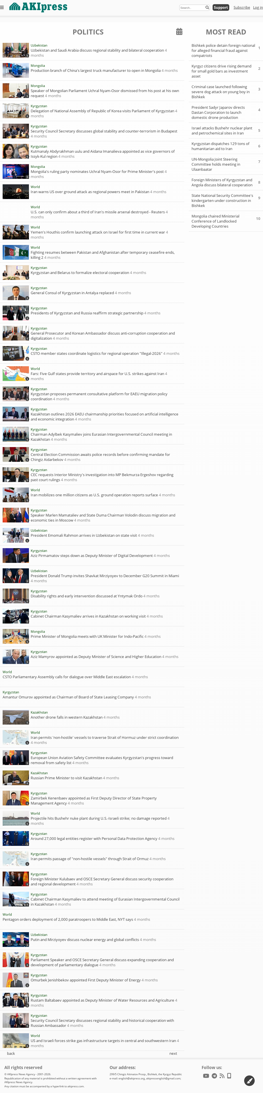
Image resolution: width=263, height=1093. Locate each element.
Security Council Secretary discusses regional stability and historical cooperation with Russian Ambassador (102, 1023)
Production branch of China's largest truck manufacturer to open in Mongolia (104, 70)
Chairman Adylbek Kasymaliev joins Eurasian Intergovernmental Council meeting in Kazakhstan (101, 437)
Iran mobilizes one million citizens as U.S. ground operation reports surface (103, 494)
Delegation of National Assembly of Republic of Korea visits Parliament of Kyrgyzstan (104, 113)
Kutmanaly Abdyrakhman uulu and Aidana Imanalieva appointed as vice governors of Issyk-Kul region (103, 154)
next (173, 1053)
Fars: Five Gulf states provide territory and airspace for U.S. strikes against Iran (99, 376)
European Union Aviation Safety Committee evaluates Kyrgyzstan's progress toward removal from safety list (102, 760)
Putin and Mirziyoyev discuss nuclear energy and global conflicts (93, 939)
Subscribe (242, 7)
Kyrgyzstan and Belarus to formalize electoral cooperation (88, 272)
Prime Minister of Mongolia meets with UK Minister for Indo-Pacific (96, 636)
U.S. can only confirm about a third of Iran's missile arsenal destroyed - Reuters (99, 214)
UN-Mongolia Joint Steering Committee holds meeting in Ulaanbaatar (226, 164)
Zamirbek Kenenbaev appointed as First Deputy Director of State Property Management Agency (94, 800)
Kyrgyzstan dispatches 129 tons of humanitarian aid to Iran (226, 146)
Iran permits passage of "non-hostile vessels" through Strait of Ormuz (98, 858)
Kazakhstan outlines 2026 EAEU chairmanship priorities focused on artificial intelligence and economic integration (104, 416)
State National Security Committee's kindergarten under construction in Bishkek (226, 200)
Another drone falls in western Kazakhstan (75, 717)
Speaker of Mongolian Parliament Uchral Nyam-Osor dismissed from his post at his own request (105, 93)
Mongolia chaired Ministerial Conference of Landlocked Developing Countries (226, 221)
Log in (258, 7)
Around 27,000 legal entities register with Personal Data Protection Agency (102, 838)
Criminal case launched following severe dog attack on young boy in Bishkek (226, 91)
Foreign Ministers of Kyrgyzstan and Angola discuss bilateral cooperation (226, 182)
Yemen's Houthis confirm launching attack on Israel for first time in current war (99, 234)
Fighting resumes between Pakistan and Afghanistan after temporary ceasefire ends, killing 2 (103, 255)
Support (221, 7)
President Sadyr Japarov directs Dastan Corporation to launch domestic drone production (226, 112)
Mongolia (38, 65)
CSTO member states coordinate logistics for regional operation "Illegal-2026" (105, 353)
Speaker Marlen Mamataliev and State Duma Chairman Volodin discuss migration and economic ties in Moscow (103, 517)
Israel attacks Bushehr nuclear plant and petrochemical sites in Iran (226, 130)
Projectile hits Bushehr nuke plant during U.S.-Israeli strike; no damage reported (100, 821)
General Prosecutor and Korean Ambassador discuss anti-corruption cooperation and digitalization (103, 336)
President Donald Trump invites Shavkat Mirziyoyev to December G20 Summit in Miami (105, 578)
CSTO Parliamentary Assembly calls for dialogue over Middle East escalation (75, 676)
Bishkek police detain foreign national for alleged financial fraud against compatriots (226, 50)
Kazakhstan (39, 712)
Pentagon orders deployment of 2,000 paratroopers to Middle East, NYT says (76, 919)
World (35, 186)
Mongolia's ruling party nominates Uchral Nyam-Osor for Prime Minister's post (99, 174)
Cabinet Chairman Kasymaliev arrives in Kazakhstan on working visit (97, 616)
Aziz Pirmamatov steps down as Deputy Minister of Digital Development (100, 555)
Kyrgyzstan (39, 105)
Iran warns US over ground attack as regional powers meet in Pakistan (98, 191)
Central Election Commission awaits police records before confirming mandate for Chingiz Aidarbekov (100, 457)
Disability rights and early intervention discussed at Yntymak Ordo (95, 595)
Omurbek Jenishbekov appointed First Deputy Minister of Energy (94, 979)
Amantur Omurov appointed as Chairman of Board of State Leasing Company (77, 697)
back (11, 1053)
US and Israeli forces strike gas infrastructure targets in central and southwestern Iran (105, 1043)
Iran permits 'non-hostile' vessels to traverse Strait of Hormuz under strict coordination (105, 740)
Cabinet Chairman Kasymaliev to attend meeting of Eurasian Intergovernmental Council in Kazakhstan (105, 901)
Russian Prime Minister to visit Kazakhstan (75, 777)
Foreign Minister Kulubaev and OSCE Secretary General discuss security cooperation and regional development (102, 881)
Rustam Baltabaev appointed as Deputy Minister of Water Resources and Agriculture (104, 1003)
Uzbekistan (39, 45)
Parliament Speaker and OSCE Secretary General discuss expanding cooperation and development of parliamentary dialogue (102, 962)
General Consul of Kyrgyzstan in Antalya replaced (81, 292)
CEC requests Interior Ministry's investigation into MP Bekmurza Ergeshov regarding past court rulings (102, 477)
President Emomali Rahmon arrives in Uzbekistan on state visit (92, 535)
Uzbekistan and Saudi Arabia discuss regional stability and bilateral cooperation (99, 53)
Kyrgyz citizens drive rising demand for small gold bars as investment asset (226, 71)
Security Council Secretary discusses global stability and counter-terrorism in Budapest (104, 133)
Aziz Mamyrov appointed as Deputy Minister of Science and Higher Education (104, 656)
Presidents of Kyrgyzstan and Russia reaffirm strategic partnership (95, 312)
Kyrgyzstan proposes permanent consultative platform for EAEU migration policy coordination (99, 396)
